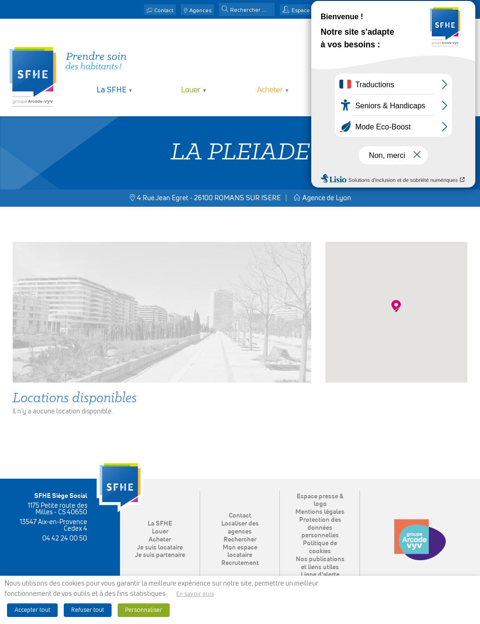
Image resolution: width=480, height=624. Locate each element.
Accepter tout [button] (32, 610)
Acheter (270, 90)
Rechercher (240, 539)
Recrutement (240, 563)
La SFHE (112, 90)
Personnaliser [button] (143, 610)
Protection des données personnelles (320, 528)
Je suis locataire (349, 90)
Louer (191, 90)
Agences (200, 11)
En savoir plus (195, 594)
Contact (163, 11)
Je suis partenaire (428, 90)
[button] (225, 10)
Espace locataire (313, 11)
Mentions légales (320, 512)
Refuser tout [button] (87, 610)
